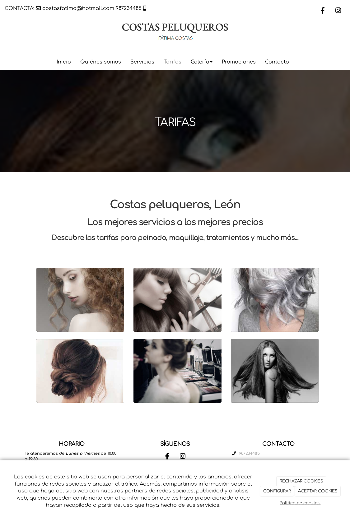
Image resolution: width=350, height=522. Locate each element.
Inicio (64, 62)
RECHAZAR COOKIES (301, 481)
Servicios (142, 62)
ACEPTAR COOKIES (317, 491)
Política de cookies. (300, 503)
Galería (201, 62)
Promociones (239, 62)
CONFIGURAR (277, 491)
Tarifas (172, 62)
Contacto (277, 62)
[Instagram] (338, 11)
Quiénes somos (100, 62)
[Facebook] (322, 11)
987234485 (129, 8)
